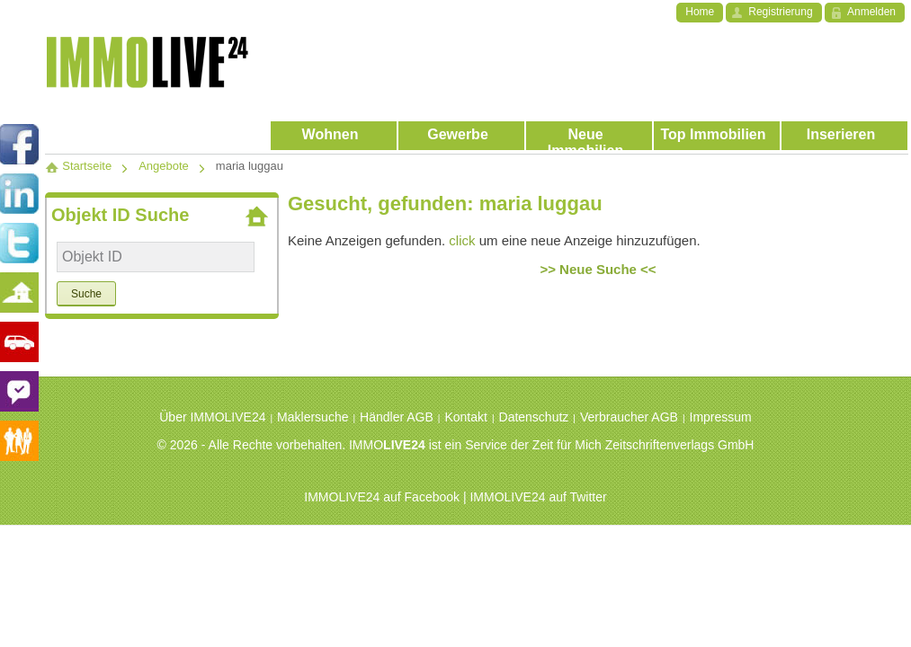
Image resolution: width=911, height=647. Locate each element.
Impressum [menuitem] (721, 417)
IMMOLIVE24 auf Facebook (382, 497)
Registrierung (780, 11)
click (462, 240)
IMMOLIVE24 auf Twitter (537, 497)
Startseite (78, 166)
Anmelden (871, 11)
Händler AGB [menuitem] (396, 417)
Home (699, 11)
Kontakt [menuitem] (465, 417)
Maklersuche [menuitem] (312, 417)
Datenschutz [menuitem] (534, 417)
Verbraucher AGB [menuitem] (629, 417)
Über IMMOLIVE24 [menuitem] (212, 417)
